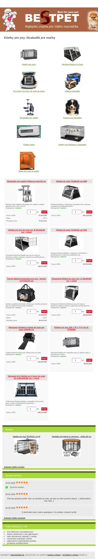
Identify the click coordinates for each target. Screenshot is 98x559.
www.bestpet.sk (17, 555)
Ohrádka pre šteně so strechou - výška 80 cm (71, 436)
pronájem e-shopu (70, 555)
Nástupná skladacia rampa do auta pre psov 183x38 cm (26, 328)
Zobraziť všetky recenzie (14, 518)
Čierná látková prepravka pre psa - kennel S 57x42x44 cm (26, 280)
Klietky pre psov (29, 64)
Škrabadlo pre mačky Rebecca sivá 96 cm (26, 181)
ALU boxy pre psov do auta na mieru (29, 91)
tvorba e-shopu (54, 555)
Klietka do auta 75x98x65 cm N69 (71, 181)
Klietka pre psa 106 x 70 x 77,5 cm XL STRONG (71, 328)
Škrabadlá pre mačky (29, 118)
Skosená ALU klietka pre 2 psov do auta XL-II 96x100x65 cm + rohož (26, 377)
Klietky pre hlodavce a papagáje (72, 144)
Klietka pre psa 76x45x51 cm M (26, 436)
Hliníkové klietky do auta (72, 64)
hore (93, 554)
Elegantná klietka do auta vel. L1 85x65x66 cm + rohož (71, 280)
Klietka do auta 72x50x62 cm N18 (71, 230)
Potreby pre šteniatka (72, 118)
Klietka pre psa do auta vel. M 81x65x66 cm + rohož (26, 231)
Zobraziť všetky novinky (14, 467)
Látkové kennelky (72, 91)
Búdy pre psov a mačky (29, 171)
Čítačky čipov (29, 144)
